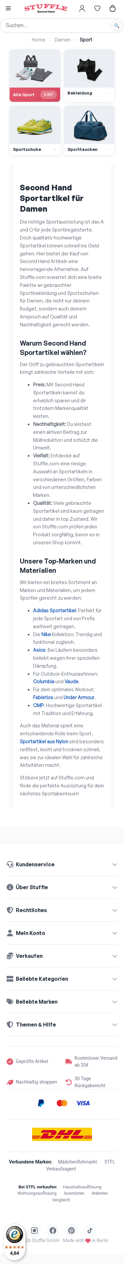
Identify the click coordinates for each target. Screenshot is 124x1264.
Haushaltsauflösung (82, 1186)
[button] (8, 9)
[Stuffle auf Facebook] (53, 1230)
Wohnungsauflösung (37, 1193)
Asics (39, 650)
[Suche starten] (117, 26)
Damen (62, 39)
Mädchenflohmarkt (77, 1161)
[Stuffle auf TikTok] (90, 1230)
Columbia (43, 681)
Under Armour (78, 697)
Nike (46, 634)
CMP (38, 705)
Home (38, 39)
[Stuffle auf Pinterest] (71, 1230)
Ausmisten (74, 1193)
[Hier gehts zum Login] (82, 8)
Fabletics (43, 697)
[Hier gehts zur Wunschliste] (97, 8)
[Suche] (62, 25)
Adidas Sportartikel (54, 610)
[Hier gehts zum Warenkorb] (112, 8)
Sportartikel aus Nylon (44, 741)
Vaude (71, 681)
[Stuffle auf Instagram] (34, 1230)
